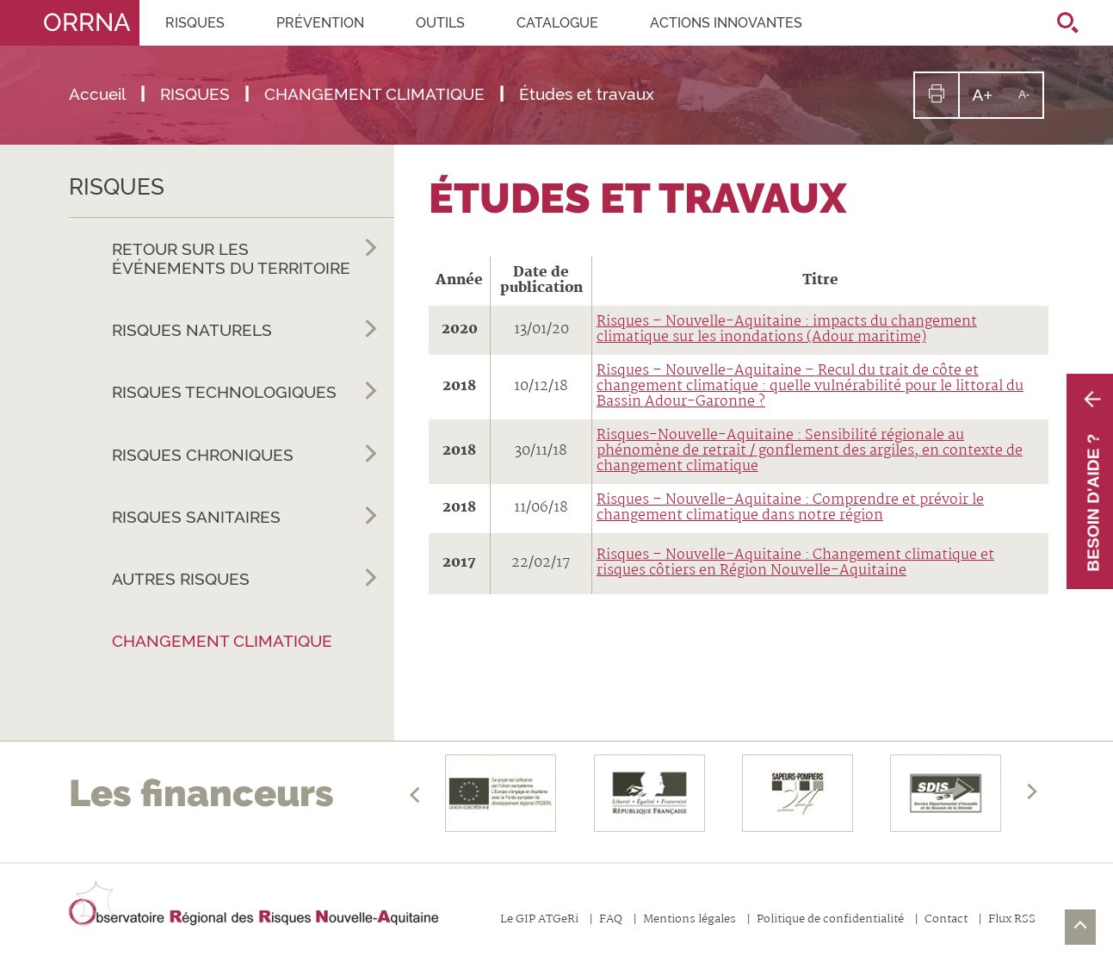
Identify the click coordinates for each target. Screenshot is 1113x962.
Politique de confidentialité (830, 920)
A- (1030, 102)
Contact (946, 920)
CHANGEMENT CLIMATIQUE (222, 640)
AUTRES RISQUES (244, 579)
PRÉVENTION (320, 23)
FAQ (610, 920)
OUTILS (440, 23)
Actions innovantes (726, 23)
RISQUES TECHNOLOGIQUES (244, 392)
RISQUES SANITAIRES (244, 517)
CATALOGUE (557, 23)
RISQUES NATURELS (244, 330)
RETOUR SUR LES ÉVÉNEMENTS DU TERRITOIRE (244, 256)
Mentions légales (689, 920)
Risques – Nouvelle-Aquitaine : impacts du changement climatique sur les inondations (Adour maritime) (787, 329)
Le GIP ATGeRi (539, 920)
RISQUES (195, 23)
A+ (988, 101)
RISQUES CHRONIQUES (244, 455)
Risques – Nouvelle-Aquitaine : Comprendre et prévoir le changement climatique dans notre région (790, 507)
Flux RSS (1012, 920)
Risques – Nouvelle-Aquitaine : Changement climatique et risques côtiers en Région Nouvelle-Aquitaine (795, 562)
